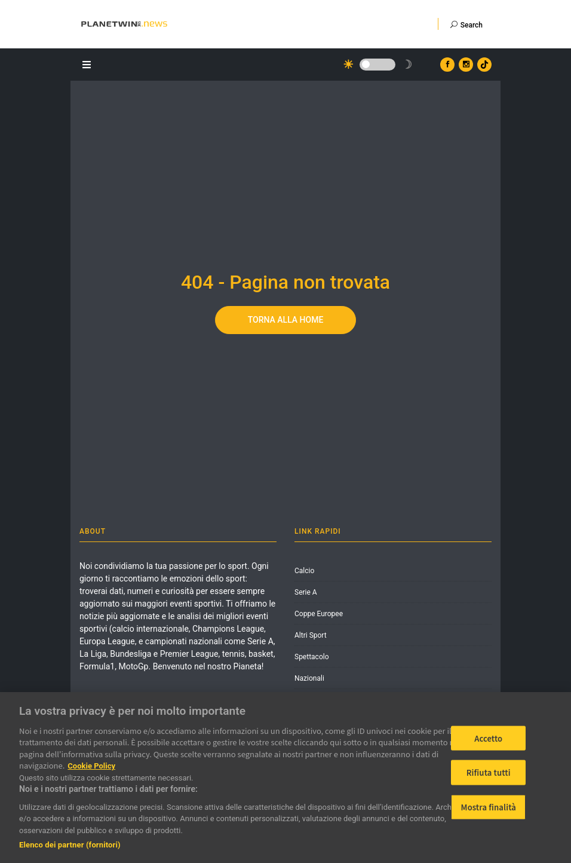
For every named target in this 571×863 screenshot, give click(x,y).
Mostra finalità (488, 807)
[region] (285, 777)
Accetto (488, 737)
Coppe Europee (318, 614)
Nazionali (309, 678)
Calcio (304, 571)
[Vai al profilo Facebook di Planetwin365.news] (447, 64)
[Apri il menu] (88, 64)
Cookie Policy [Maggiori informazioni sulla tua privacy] (91, 765)
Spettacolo (311, 657)
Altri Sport (310, 635)
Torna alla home (286, 320)
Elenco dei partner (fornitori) (70, 844)
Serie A (305, 592)
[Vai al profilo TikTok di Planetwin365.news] (484, 64)
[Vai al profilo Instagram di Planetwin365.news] (466, 64)
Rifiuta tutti (488, 772)
